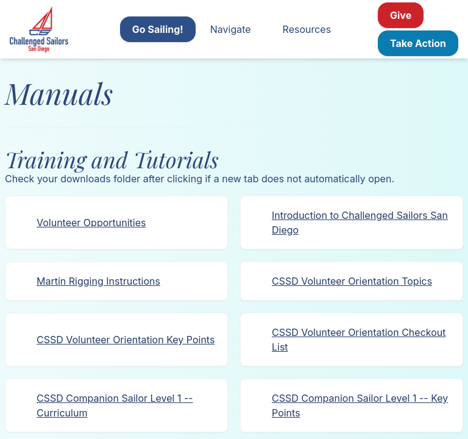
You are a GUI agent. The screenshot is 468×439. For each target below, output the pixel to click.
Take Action (418, 43)
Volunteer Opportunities (91, 222)
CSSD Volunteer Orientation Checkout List (358, 339)
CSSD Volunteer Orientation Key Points (125, 340)
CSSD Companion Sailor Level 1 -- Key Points (360, 405)
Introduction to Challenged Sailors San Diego (360, 222)
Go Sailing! (157, 29)
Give (400, 15)
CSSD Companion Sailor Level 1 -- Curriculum (115, 405)
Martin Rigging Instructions (98, 281)
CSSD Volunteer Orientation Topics (352, 281)
